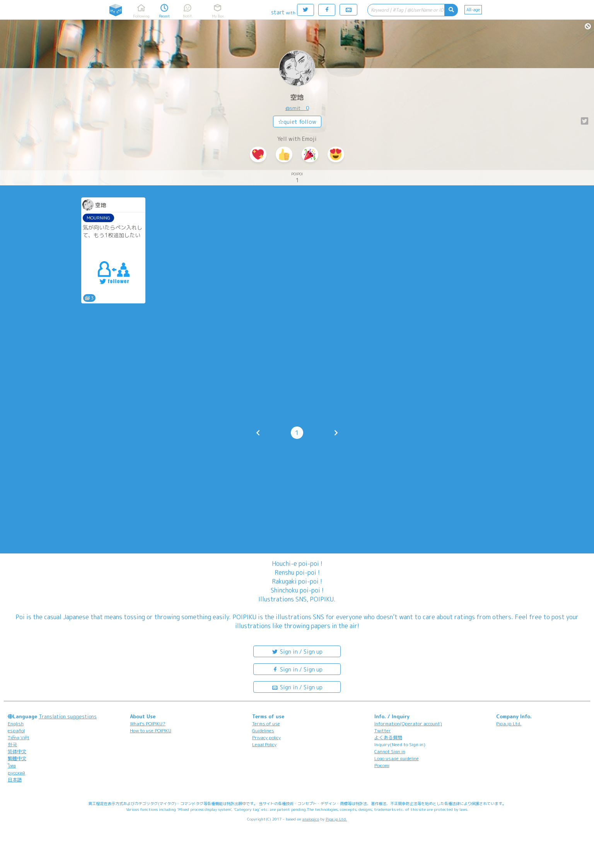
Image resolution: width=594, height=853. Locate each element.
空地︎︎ (297, 97)
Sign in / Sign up (297, 651)
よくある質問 (388, 737)
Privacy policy (266, 737)
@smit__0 (297, 107)
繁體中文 (17, 758)
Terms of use (266, 723)
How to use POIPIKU (150, 730)
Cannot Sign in (389, 751)
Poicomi (381, 765)
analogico (310, 819)
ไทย (12, 765)
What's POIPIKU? (148, 723)
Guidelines (263, 730)
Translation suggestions (68, 716)
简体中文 (17, 751)
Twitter (382, 730)
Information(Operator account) (408, 723)
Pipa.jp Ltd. (508, 723)
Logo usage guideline (396, 758)
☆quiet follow (297, 121)
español (16, 730)
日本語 (15, 779)
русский (16, 772)
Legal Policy (264, 744)
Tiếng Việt (18, 737)
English (16, 723)
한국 (12, 744)
